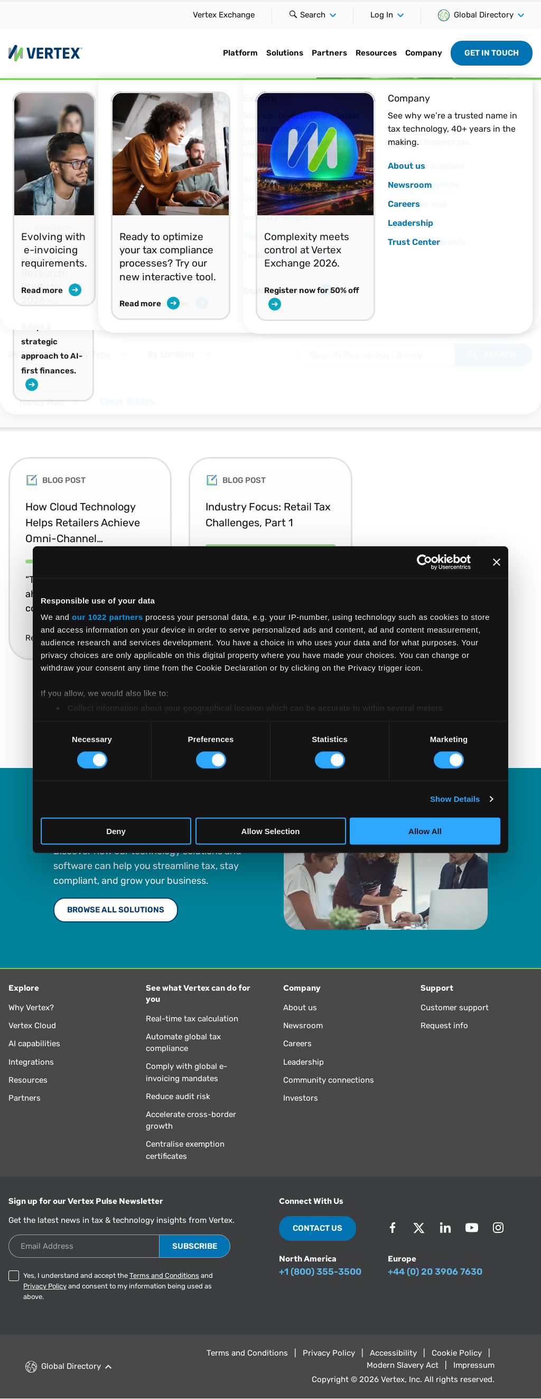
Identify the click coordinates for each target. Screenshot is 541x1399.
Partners (329, 53)
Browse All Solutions (115, 910)
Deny (116, 831)
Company (423, 53)
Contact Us (317, 1228)
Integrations (31, 1062)
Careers (297, 1043)
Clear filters (127, 400)
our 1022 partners (107, 616)
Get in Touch (491, 53)
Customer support (455, 1007)
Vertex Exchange (224, 15)
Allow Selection (270, 831)
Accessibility (393, 1353)
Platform (240, 53)
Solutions (284, 53)
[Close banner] (496, 561)
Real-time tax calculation (192, 1018)
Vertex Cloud (32, 1025)
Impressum (474, 1365)
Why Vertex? (31, 1007)
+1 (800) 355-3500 (320, 1271)
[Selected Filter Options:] (270, 404)
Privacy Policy (45, 1286)
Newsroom (303, 1025)
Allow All (425, 831)
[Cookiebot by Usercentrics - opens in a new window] (424, 562)
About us (300, 1007)
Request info (444, 1025)
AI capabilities (34, 1043)
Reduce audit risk (178, 1096)
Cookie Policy (457, 1353)
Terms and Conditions (164, 1275)
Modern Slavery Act (403, 1365)
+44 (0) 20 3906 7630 (435, 1271)
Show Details (455, 798)
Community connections (328, 1080)
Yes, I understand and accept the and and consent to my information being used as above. (118, 1286)
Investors (300, 1098)
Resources (376, 53)
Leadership (303, 1062)
